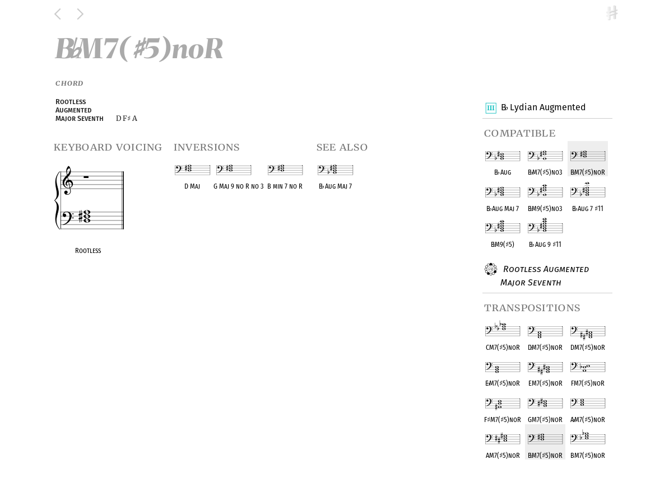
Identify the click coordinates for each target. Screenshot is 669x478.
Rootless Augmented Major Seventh (544, 275)
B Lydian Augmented (543, 108)
